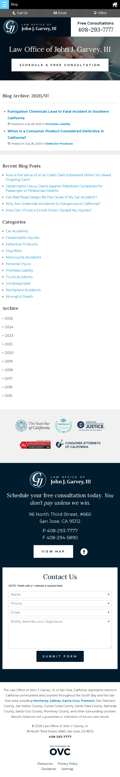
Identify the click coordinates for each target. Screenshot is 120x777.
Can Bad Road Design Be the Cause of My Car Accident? (51, 197)
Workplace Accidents (23, 290)
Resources (45, 764)
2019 (7, 361)
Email (60, 13)
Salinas (55, 701)
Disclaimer (48, 769)
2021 (7, 344)
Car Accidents (17, 231)
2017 (7, 378)
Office (100, 13)
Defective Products (59, 143)
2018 (7, 370)
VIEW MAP (53, 551)
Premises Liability (57, 124)
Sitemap (67, 769)
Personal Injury (18, 264)
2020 (8, 353)
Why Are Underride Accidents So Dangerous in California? (53, 204)
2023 (7, 335)
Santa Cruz (71, 701)
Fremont (88, 701)
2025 (7, 318)
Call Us (20, 13)
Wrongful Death (19, 297)
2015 (7, 396)
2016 (7, 387)
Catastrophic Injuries (22, 238)
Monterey (40, 701)
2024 (7, 327)
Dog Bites (14, 251)
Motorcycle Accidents (23, 257)
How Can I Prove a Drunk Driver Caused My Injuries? (49, 210)
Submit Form (60, 656)
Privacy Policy (68, 764)
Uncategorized (18, 283)
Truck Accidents (19, 277)
